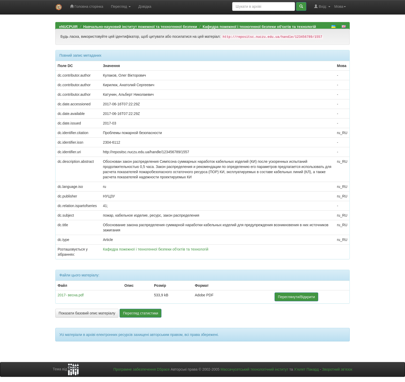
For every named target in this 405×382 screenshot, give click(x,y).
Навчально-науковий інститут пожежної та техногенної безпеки (140, 27)
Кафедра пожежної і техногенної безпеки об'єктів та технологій (259, 27)
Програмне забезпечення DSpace (141, 369)
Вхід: (322, 6)
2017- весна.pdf (71, 295)
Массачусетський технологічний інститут (255, 369)
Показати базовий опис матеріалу (87, 313)
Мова (340, 6)
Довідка (144, 6)
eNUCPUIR (68, 27)
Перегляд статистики (140, 313)
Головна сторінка (86, 6)
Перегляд (120, 6)
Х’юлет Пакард (306, 369)
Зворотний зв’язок (337, 369)
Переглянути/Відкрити (296, 297)
